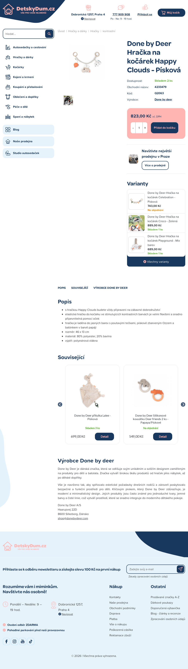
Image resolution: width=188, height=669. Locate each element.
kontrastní (109, 31)
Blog (16, 129)
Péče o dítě (20, 107)
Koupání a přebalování (28, 87)
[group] (92, 404)
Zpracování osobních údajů (168, 619)
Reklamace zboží (120, 635)
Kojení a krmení (23, 77)
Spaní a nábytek (23, 117)
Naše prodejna (22, 141)
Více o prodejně (155, 165)
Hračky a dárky (23, 57)
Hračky (94, 31)
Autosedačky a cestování (29, 47)
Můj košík (173, 12)
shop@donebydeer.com (73, 518)
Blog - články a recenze (166, 613)
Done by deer (163, 99)
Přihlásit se (145, 14)
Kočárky (18, 67)
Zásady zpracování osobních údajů (148, 576)
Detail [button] (104, 436)
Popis (62, 288)
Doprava (114, 613)
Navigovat (89, 18)
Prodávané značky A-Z (165, 597)
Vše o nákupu (118, 624)
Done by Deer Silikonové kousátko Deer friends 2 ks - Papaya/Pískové (150, 419)
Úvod (61, 31)
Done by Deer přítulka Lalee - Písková (92, 417)
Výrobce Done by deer (110, 288)
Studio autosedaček (26, 153)
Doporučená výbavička (165, 608)
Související (79, 288)
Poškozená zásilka (121, 630)
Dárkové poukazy (162, 603)
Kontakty (115, 597)
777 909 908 (121, 14)
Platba (113, 619)
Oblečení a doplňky (25, 97)
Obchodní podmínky (122, 608)
